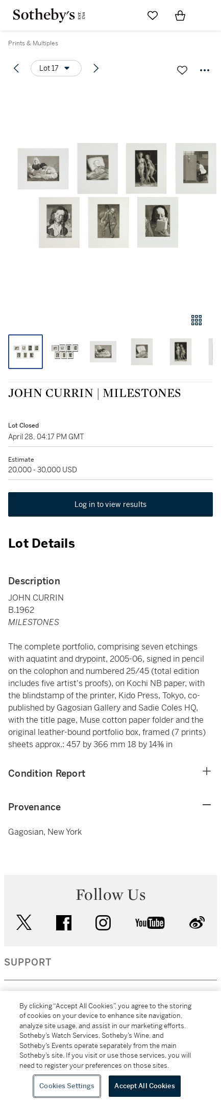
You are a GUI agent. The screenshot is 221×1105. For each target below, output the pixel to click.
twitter (24, 922)
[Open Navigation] (208, 15)
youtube (150, 923)
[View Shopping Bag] (180, 15)
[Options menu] (56, 68)
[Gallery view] (196, 320)
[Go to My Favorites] (153, 15)
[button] (110, 195)
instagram (103, 922)
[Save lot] (182, 70)
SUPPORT (28, 962)
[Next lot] (96, 68)
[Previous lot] (16, 68)
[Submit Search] (125, 15)
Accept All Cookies (144, 1086)
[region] (110, 1048)
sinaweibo (197, 922)
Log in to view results (111, 504)
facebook (63, 922)
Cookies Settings (66, 1086)
